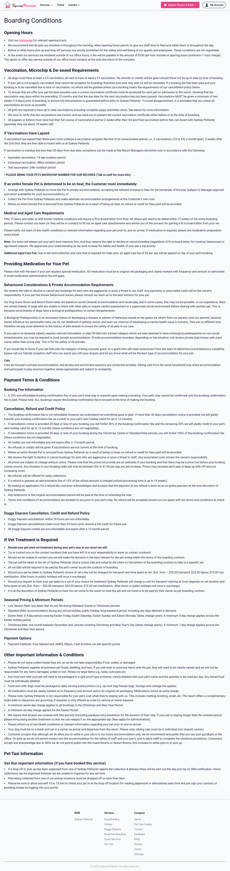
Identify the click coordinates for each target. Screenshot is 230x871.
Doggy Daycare (112, 829)
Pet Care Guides (143, 824)
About (137, 819)
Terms (137, 849)
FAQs (137, 839)
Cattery (108, 824)
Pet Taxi (108, 844)
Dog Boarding (111, 819)
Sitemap (138, 854)
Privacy (138, 844)
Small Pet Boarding (114, 834)
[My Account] (214, 5)
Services (46, 5)
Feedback (139, 834)
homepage (26, 40)
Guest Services (112, 839)
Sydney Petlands (83, 819)
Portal (60, 5)
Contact (74, 5)
